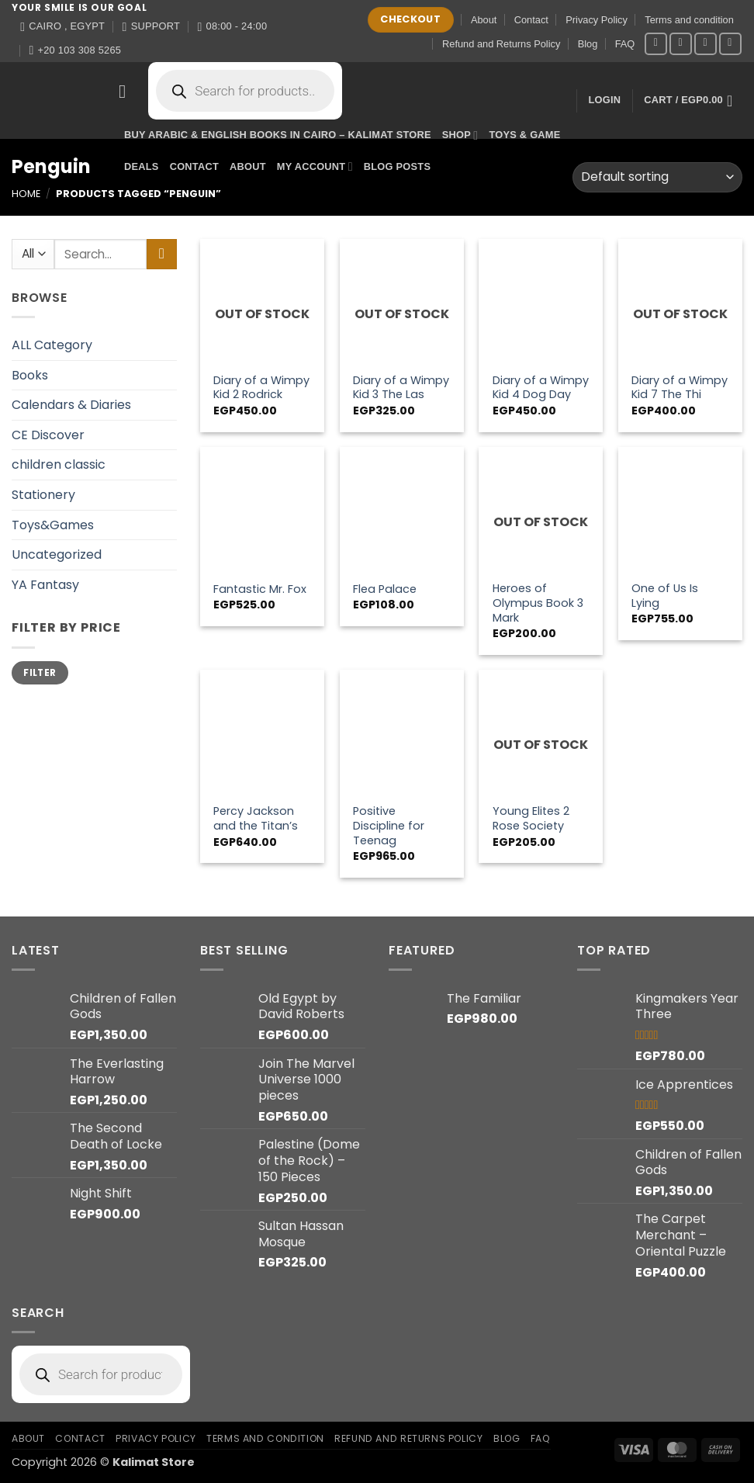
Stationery (43, 495)
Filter (39, 673)
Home (26, 193)
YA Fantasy (45, 585)
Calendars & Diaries (71, 405)
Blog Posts (397, 166)
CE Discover (48, 435)
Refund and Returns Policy (501, 44)
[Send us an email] (705, 44)
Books (30, 375)
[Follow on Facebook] (656, 44)
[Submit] (162, 254)
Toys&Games (53, 525)
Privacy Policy (597, 20)
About (483, 20)
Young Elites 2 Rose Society (531, 818)
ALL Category (52, 345)
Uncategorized (57, 554)
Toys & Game (524, 134)
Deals (141, 166)
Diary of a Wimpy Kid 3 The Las (401, 387)
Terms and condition (689, 20)
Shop (460, 135)
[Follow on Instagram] (680, 44)
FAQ (625, 44)
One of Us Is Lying (664, 595)
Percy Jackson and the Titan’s (255, 818)
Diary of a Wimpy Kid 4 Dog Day (541, 387)
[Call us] (730, 44)
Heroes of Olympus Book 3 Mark (538, 603)
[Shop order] (657, 177)
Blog (588, 44)
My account (315, 166)
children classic (58, 464)
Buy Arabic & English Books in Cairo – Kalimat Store (277, 134)
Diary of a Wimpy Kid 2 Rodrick (261, 387)
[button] (128, 91)
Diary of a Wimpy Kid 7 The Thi (679, 387)
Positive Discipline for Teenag (388, 825)
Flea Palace (385, 589)
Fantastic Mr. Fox (259, 589)
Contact (531, 20)
